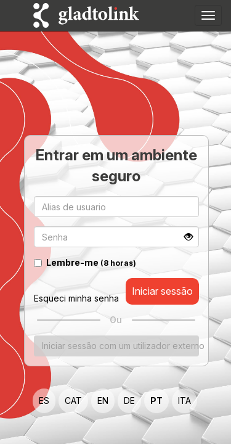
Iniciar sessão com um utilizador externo (120, 345)
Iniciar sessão (162, 291)
